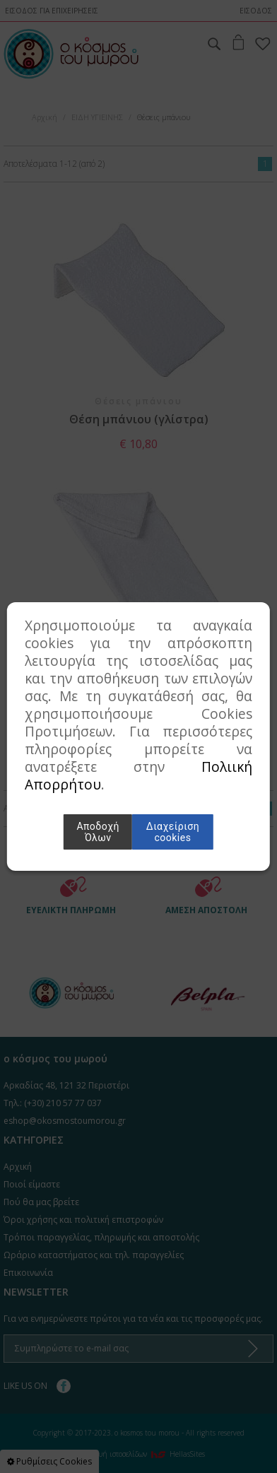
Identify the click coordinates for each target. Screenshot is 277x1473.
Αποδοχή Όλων (98, 832)
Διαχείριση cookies (172, 832)
